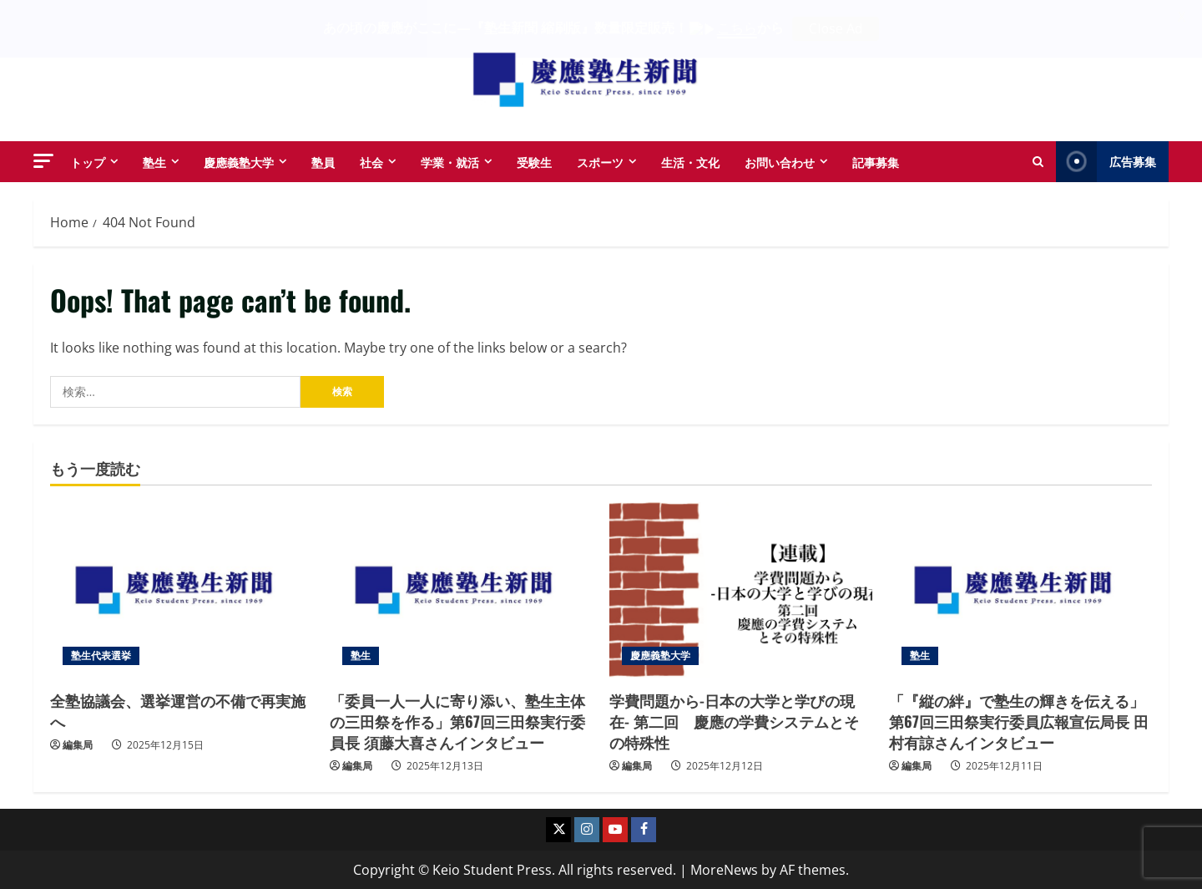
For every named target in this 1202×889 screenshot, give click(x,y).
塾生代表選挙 (101, 655)
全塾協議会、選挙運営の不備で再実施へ (178, 709)
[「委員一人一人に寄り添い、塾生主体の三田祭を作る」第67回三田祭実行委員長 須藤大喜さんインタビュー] (461, 589)
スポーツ (600, 161)
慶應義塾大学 (239, 161)
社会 (371, 161)
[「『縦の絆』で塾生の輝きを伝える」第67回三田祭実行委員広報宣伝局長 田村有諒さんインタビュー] (1020, 589)
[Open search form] (1038, 161)
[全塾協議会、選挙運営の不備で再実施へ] (181, 589)
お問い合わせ (780, 161)
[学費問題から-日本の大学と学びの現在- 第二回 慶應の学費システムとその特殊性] (740, 589)
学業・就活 (450, 161)
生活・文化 (690, 161)
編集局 (78, 745)
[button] (43, 160)
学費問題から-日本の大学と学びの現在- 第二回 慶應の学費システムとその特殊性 (734, 720)
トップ (87, 161)
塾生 (154, 161)
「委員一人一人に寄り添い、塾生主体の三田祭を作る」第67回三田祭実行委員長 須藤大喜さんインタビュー (457, 720)
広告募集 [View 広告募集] (1106, 160)
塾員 (323, 161)
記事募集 (875, 161)
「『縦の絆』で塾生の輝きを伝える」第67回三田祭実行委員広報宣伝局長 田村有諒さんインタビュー (1019, 720)
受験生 (534, 161)
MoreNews (724, 869)
